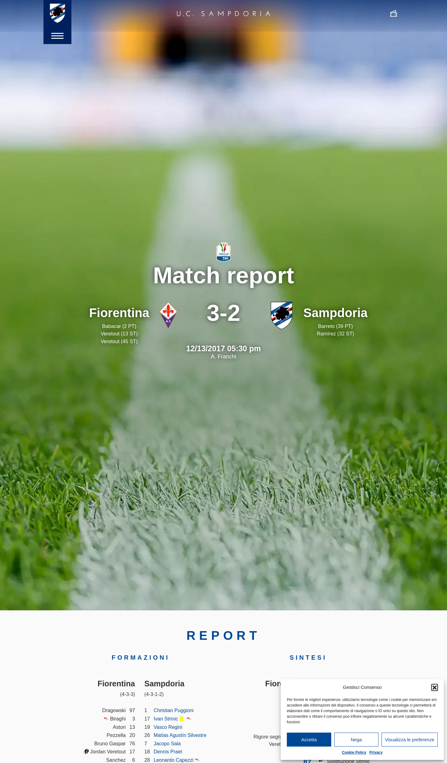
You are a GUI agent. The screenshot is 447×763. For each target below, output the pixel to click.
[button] (434, 687)
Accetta (309, 739)
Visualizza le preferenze (409, 739)
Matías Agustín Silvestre (181, 735)
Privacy (376, 752)
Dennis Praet (168, 751)
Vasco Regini (168, 727)
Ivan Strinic (166, 718)
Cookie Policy (354, 752)
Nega (356, 739)
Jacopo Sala (167, 743)
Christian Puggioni (174, 710)
